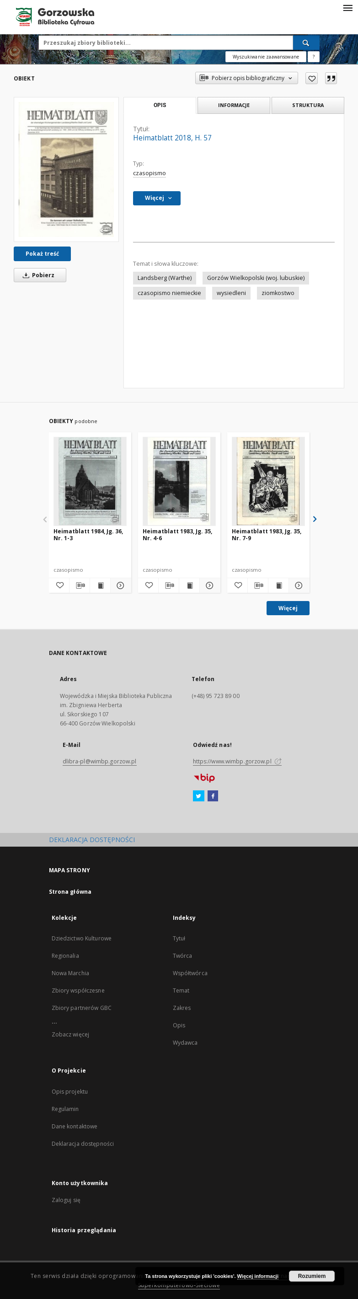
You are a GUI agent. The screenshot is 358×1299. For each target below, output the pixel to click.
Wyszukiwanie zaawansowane (266, 57)
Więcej (288, 608)
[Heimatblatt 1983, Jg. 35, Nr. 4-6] (179, 481)
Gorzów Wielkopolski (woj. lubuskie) (256, 278)
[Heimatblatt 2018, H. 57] (66, 169)
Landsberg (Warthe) (165, 278)
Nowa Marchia (70, 973)
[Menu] (347, 7)
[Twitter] (198, 796)
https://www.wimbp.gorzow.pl (237, 761)
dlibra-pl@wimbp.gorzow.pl (100, 761)
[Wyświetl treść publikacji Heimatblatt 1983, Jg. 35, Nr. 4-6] (189, 585)
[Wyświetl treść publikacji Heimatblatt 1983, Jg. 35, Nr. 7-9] (278, 585)
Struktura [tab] (308, 105)
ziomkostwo (278, 293)
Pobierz (37, 275)
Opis (179, 1025)
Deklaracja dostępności (83, 1144)
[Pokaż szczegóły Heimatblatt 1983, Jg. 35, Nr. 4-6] (208, 585)
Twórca (182, 956)
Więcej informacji (257, 1276)
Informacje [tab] (234, 105)
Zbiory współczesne (78, 990)
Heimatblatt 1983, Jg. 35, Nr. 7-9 (266, 534)
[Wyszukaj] (306, 42)
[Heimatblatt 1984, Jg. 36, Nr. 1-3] (90, 481)
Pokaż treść (42, 254)
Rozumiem (312, 1276)
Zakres (182, 1008)
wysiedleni (231, 293)
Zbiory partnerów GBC (82, 1008)
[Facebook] (213, 796)
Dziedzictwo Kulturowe (82, 938)
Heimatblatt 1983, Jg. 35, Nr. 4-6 (177, 534)
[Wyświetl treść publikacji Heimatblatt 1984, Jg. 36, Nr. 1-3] (100, 585)
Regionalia (65, 956)
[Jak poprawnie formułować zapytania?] (314, 56)
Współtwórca (190, 973)
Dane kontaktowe (75, 1126)
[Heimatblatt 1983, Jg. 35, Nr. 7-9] (268, 481)
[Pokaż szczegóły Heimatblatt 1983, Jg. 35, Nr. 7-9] (298, 585)
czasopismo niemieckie (169, 293)
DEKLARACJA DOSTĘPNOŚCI (92, 839)
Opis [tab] (160, 105)
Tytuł (179, 938)
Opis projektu (70, 1091)
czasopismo (149, 173)
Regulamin (65, 1109)
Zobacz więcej (71, 1034)
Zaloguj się (66, 1200)
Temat (181, 990)
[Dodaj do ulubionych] (311, 78)
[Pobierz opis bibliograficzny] (79, 585)
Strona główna (70, 892)
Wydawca (185, 1043)
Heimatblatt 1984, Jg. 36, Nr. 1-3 (88, 534)
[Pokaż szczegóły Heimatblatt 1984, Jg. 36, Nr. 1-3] (119, 585)
